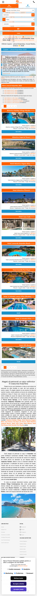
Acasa (2, 527)
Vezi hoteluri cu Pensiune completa (13, 101)
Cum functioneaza (5, 540)
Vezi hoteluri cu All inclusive (12, 102)
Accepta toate (19, 589)
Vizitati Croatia (23, 554)
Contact (3, 532)
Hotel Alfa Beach (25, 345)
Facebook (23, 527)
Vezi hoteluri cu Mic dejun (11, 98)
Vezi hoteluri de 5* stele (10, 93)
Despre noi (3, 529)
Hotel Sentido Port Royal (22, 270)
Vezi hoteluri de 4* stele (10, 92)
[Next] (15, 106)
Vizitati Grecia (23, 544)
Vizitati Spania (23, 551)
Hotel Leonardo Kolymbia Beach (19, 243)
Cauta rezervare (5, 542)
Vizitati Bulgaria (23, 541)
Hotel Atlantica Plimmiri (22, 190)
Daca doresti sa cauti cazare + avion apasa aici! (18, 37)
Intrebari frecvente (5, 537)
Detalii (18, 313)
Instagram (23, 532)
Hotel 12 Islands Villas (23, 318)
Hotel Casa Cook (25, 217)
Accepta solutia (18, 584)
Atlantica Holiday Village (13, 420)
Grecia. (3, 78)
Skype (22, 534)
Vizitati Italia (22, 549)
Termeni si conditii (5, 534)
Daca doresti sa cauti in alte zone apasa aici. (22, 40)
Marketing (8, 573)
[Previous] (2, 106)
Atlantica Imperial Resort (21, 137)
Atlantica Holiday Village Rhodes (19, 110)
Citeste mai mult (6, 73)
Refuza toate (18, 578)
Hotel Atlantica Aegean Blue (20, 164)
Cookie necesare (13, 569)
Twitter (22, 529)
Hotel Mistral (27, 423)
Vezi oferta (18, 131)
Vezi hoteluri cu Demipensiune (12, 99)
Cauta (18, 33)
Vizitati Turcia (23, 546)
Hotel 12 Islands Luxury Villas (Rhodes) (17, 296)
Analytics (26, 569)
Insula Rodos (29, 77)
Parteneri (29, 573)
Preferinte (18, 573)
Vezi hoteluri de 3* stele (10, 90)
